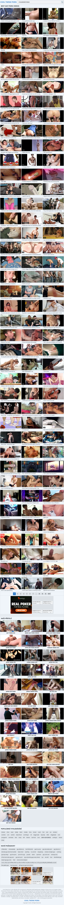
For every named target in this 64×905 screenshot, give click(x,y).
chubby (25, 832)
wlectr (33, 854)
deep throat (19, 834)
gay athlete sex (20, 849)
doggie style (36, 834)
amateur (55, 832)
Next (49, 593)
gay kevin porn (19, 857)
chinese (3, 832)
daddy (16, 832)
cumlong (59, 852)
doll (24, 837)
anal (47, 832)
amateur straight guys (50, 852)
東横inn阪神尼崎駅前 (46, 837)
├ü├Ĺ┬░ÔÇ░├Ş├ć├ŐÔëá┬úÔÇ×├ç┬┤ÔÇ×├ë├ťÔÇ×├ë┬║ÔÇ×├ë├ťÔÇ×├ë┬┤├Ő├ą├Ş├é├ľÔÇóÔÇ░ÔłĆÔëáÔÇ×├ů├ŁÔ (28, 862)
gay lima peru (13, 854)
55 (42, 593)
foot (43, 832)
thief (14, 860)
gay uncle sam (46, 854)
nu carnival (33, 852)
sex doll (47, 857)
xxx (50, 832)
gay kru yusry (38, 849)
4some (60, 837)
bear (16, 837)
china (8, 832)
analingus (55, 837)
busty (20, 837)
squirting (27, 852)
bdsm (21, 832)
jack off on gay (21, 854)
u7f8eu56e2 (4, 849)
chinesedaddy (12, 849)
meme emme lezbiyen (22, 860)
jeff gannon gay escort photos (26, 865)
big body (43, 834)
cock (59, 834)
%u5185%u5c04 (29, 849)
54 (39, 593)
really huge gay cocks (6, 860)
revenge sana (54, 854)
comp (2, 840)
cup (42, 857)
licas (51, 857)
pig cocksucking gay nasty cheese (32, 857)
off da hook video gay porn (7, 857)
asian (12, 832)
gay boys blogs (4, 854)
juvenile (28, 854)
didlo (48, 834)
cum (8, 834)
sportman (38, 854)
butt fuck (34, 837)
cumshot (3, 834)
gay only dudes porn (47, 849)
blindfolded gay (57, 857)
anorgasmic (4, 837)
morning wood (13, 865)
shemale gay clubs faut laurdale (8, 852)
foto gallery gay (5, 865)
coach (39, 832)
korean (34, 832)
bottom (28, 837)
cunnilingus (26, 834)
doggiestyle (53, 834)
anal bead (11, 837)
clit (31, 834)
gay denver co (57, 849)
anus (38, 837)
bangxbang (40, 852)
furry (30, 832)
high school (20, 852)
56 (45, 593)
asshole (12, 834)
